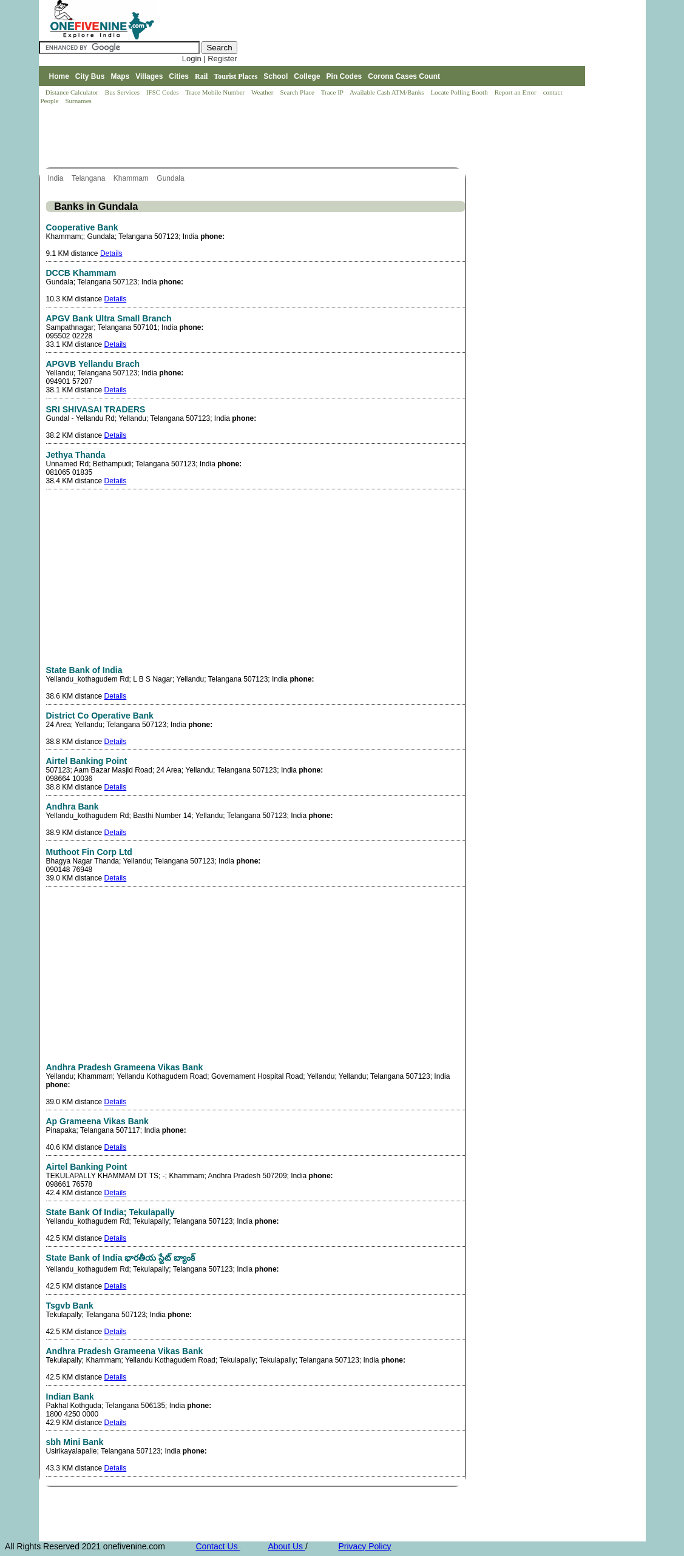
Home (59, 76)
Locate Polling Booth (460, 92)
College (307, 76)
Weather (263, 92)
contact (553, 92)
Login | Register (209, 58)
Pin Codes (344, 76)
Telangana (89, 178)
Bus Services (122, 92)
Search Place (298, 92)
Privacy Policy (364, 1546)
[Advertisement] (260, 137)
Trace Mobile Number (215, 92)
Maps (120, 76)
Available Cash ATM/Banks (387, 92)
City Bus (90, 76)
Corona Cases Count (404, 76)
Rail (201, 76)
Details (111, 253)
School (275, 76)
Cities (179, 76)
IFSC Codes (163, 92)
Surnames (78, 100)
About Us (286, 1546)
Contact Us (217, 1546)
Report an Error (516, 92)
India (57, 178)
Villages (149, 76)
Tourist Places (235, 76)
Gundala (171, 178)
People (51, 100)
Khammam (132, 178)
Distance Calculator (72, 92)
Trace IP (333, 92)
